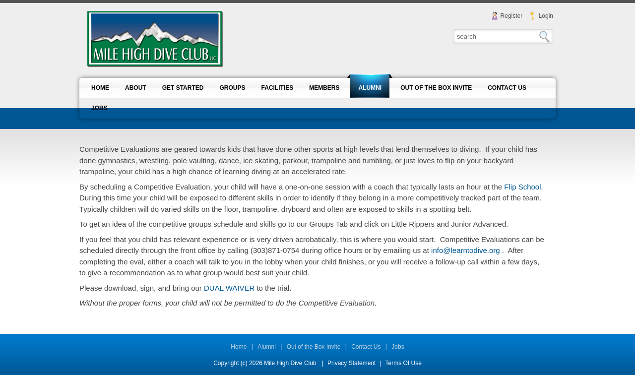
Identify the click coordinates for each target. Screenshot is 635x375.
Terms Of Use (403, 363)
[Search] (495, 36)
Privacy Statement (351, 363)
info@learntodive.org (465, 250)
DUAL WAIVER (228, 288)
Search (544, 36)
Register (512, 15)
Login (546, 15)
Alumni (266, 346)
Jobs (397, 346)
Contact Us (366, 346)
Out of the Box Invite (314, 346)
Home (239, 346)
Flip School (522, 187)
